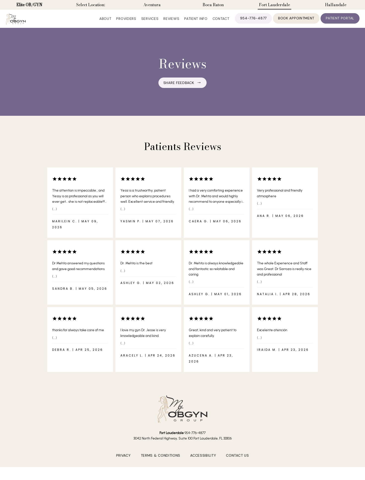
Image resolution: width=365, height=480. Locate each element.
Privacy (123, 464)
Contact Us (237, 464)
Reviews (171, 22)
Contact (221, 22)
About (105, 22)
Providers (126, 22)
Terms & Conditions (161, 464)
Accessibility (203, 464)
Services (150, 22)
